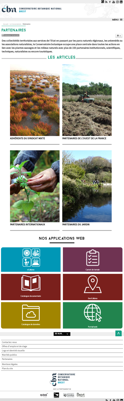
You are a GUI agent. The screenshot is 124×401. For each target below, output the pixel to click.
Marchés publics (9, 354)
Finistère (68, 393)
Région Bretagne (56, 393)
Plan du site (7, 368)
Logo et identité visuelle (13, 350)
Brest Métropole (81, 393)
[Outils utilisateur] (118, 36)
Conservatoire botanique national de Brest (62, 374)
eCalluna (30, 269)
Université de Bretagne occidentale (44, 395)
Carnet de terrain (93, 269)
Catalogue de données (30, 324)
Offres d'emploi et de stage (14, 346)
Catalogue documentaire (31, 296)
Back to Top (117, 333)
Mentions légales (10, 364)
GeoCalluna (92, 298)
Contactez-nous (9, 342)
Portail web (92, 327)
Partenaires (7, 359)
